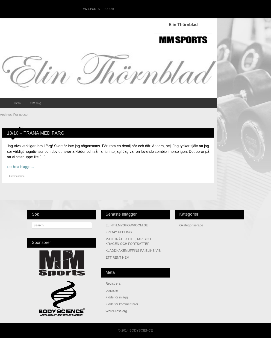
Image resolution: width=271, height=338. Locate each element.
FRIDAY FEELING (119, 232)
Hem (17, 103)
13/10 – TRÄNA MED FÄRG (36, 133)
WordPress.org (116, 311)
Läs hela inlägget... (20, 167)
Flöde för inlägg (117, 297)
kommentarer (16, 176)
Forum (109, 9)
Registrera (113, 283)
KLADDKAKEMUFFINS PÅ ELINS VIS (133, 250)
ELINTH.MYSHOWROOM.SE (127, 225)
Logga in (112, 290)
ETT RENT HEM (117, 257)
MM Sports (91, 9)
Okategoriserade (191, 225)
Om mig (35, 103)
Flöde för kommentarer (122, 304)
